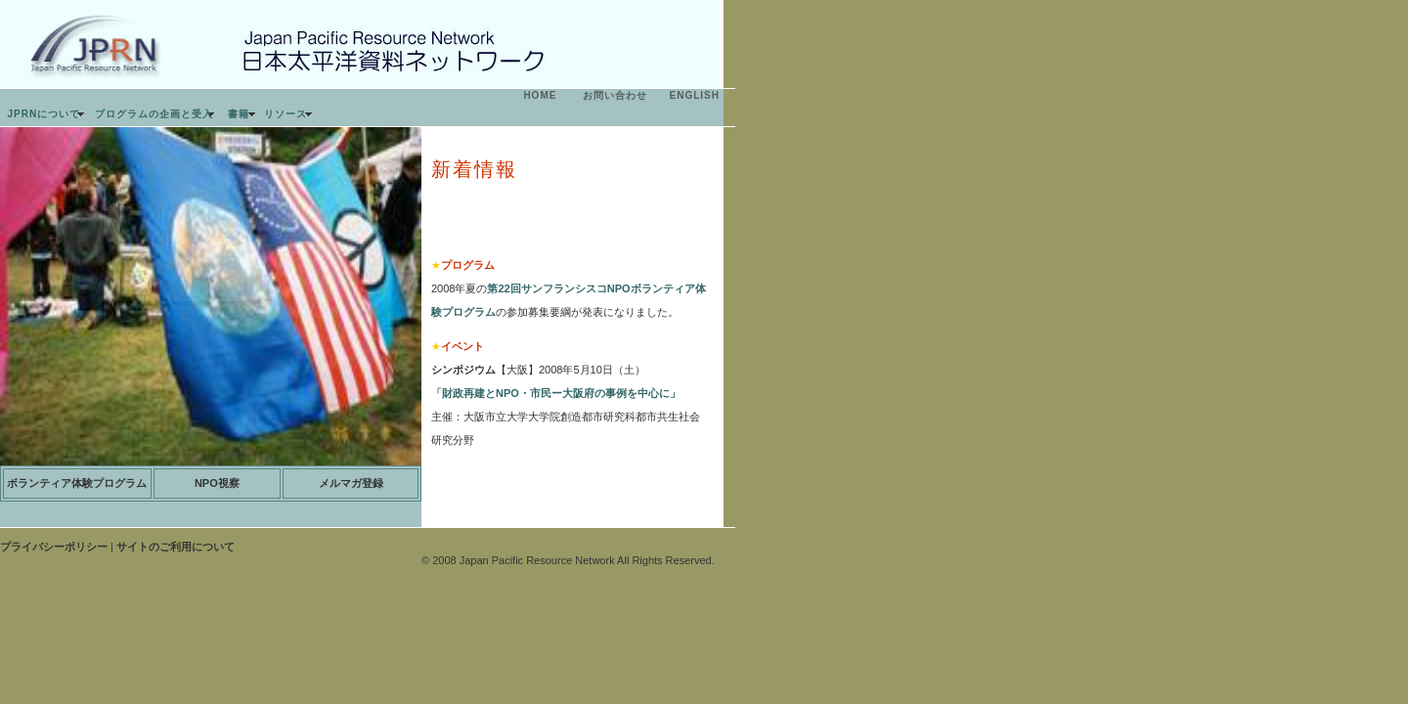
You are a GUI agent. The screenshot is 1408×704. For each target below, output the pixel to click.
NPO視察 (217, 483)
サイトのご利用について (175, 546)
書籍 (238, 114)
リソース (285, 114)
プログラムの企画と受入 (154, 114)
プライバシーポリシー (54, 546)
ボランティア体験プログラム (77, 483)
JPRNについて (44, 114)
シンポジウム (463, 369)
